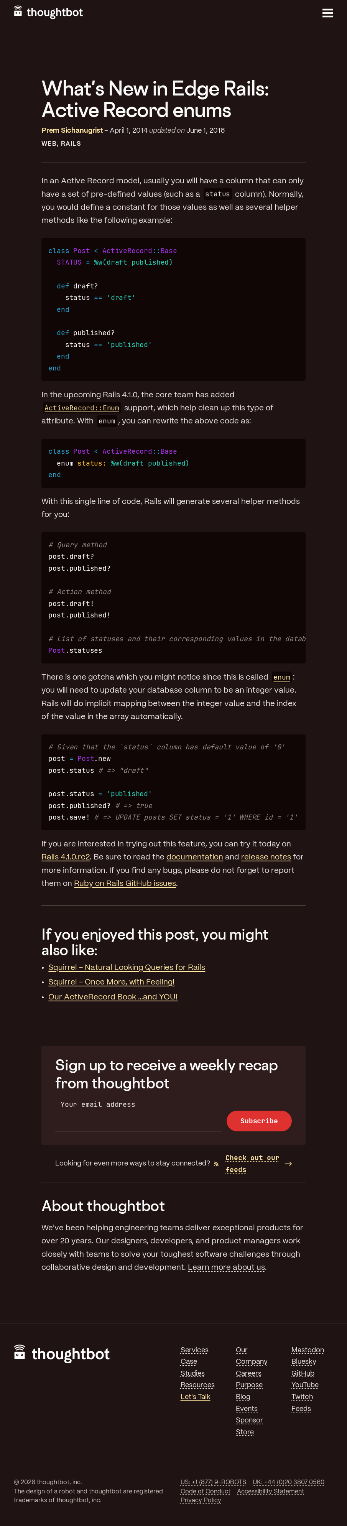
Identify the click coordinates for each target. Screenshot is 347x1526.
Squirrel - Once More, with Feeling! (111, 982)
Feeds (301, 1409)
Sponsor (249, 1420)
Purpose (249, 1385)
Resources (198, 1385)
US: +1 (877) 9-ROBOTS (213, 1482)
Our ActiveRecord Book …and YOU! (113, 997)
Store (245, 1432)
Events (247, 1409)
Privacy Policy (201, 1500)
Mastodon (307, 1350)
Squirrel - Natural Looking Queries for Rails (126, 967)
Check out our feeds (247, 1163)
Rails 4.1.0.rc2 (65, 857)
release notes (266, 857)
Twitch (302, 1397)
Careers (248, 1373)
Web (48, 144)
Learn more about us (226, 1267)
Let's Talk (196, 1397)
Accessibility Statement (270, 1492)
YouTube (305, 1385)
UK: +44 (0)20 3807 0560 (288, 1482)
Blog (243, 1397)
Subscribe (259, 1120)
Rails (71, 144)
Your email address (98, 1104)
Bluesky (303, 1361)
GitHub (302, 1373)
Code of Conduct (205, 1492)
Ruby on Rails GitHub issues (125, 883)
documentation (194, 857)
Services (195, 1350)
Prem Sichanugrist (72, 130)
